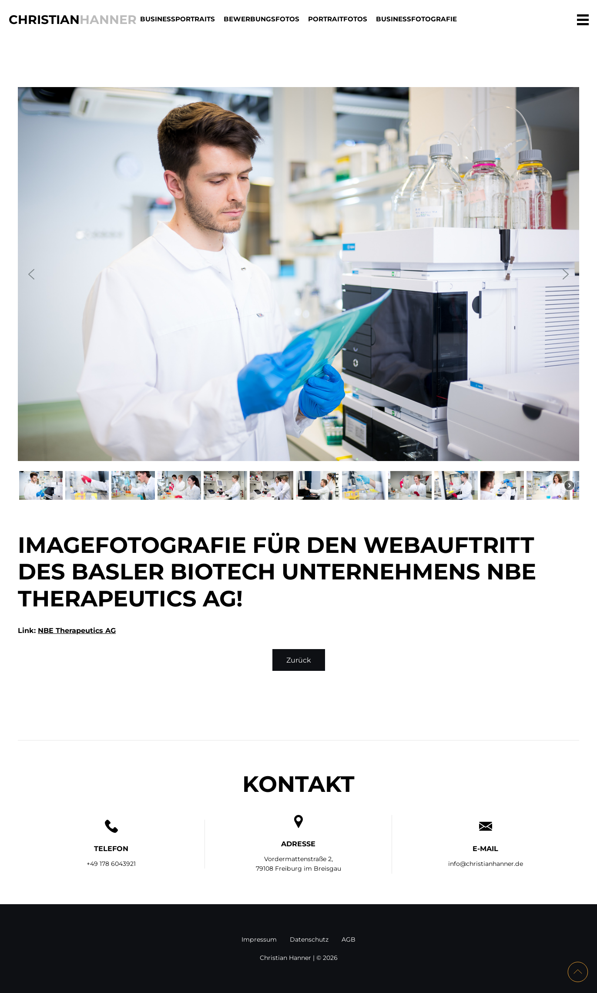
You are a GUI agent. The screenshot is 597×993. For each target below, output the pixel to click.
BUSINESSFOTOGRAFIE (416, 19)
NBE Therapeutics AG (77, 630)
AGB (349, 939)
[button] (31, 274)
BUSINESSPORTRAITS (177, 19)
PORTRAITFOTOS (337, 19)
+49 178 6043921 (111, 864)
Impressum (259, 939)
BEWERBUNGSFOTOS (261, 19)
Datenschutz (309, 939)
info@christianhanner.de (485, 864)
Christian (73, 19)
